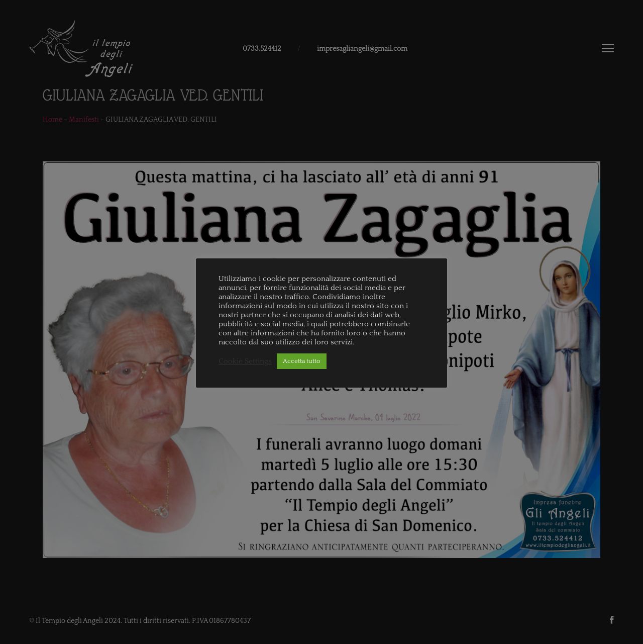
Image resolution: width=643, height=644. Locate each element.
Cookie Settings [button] (245, 361)
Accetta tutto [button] (301, 360)
